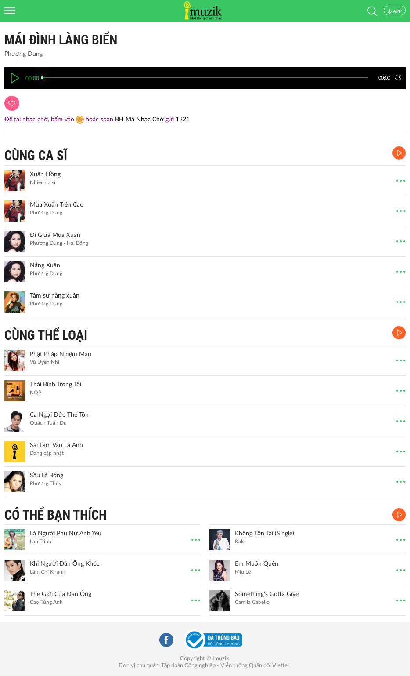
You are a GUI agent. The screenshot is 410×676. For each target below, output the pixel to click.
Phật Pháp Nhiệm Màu (60, 354)
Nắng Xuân (45, 265)
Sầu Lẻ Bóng (46, 475)
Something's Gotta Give (267, 594)
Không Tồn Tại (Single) (264, 534)
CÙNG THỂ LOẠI (45, 335)
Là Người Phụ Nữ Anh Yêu (65, 534)
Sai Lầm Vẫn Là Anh (56, 445)
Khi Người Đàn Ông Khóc (65, 564)
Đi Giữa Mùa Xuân (55, 235)
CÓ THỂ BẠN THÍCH (55, 515)
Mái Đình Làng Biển (60, 39)
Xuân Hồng (45, 174)
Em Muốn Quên (256, 564)
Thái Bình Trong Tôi (55, 385)
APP (395, 11)
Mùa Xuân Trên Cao (56, 205)
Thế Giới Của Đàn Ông (60, 594)
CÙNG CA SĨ (35, 155)
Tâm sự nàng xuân (54, 296)
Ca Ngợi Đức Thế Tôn (59, 415)
